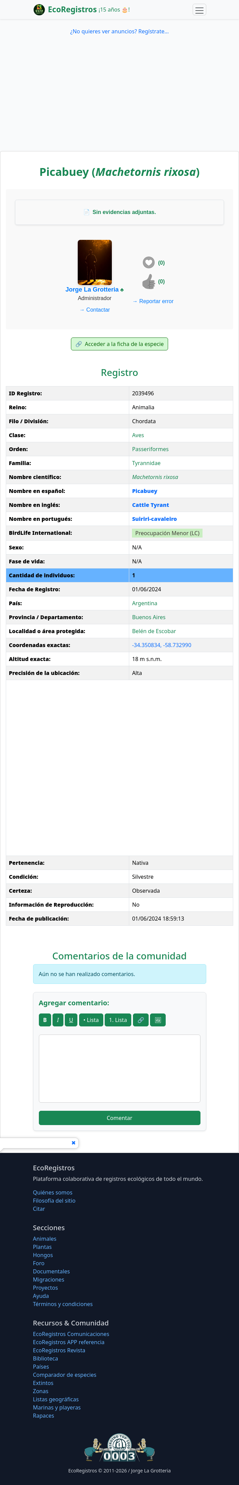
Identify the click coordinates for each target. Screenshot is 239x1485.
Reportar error (153, 301)
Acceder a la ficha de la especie (119, 344)
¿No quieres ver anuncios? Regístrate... (119, 31)
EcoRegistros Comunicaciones (71, 1334)
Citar (39, 1208)
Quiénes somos (53, 1192)
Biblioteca (45, 1358)
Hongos (43, 1255)
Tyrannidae (146, 463)
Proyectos (45, 1287)
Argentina (144, 603)
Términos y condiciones (63, 1304)
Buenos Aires (148, 617)
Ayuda (41, 1296)
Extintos (43, 1383)
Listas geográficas (56, 1399)
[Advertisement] (119, 100)
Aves (138, 435)
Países (41, 1366)
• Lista (91, 1020)
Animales (45, 1238)
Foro (39, 1263)
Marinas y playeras (57, 1407)
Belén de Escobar (154, 631)
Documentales (51, 1271)
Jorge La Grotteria (92, 289)
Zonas (40, 1391)
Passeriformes (150, 449)
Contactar (94, 310)
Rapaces (43, 1415)
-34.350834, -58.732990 (161, 645)
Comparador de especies (64, 1375)
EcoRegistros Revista (59, 1350)
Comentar (119, 1118)
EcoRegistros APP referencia (69, 1342)
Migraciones (48, 1279)
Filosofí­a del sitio (54, 1200)
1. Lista (118, 1020)
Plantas (42, 1247)
